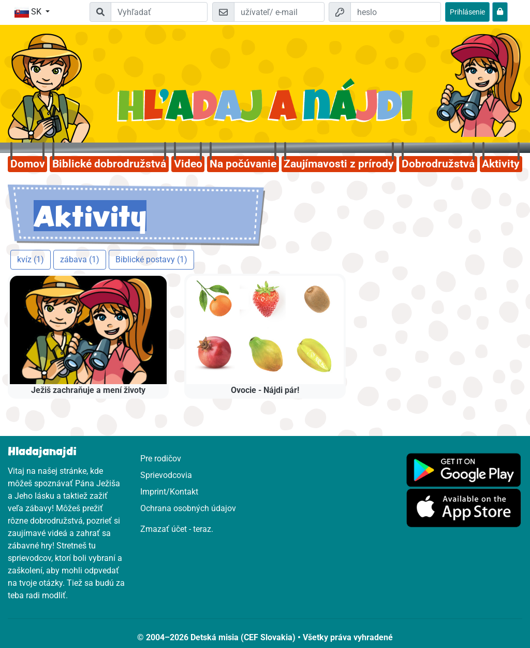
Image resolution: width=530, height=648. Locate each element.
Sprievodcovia (166, 475)
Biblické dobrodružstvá (109, 164)
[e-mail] (279, 12)
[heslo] (395, 12)
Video (188, 164)
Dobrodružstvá (438, 164)
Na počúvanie (243, 164)
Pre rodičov (160, 458)
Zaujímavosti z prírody (339, 164)
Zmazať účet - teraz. (176, 529)
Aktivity (501, 164)
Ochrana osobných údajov (188, 508)
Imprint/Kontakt (169, 492)
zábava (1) (79, 259)
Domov (27, 164)
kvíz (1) (30, 259)
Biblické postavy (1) (151, 259)
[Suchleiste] (159, 12)
